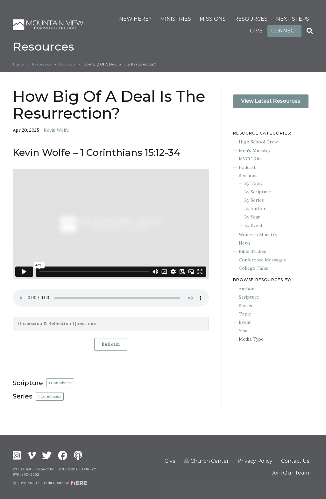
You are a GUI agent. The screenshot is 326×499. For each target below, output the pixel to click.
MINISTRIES (175, 19)
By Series (254, 200)
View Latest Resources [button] (270, 101)
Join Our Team (290, 473)
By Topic (253, 183)
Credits (47, 483)
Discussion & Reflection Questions (57, 323)
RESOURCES (250, 19)
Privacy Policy (255, 461)
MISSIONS (213, 19)
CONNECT (284, 31)
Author (246, 289)
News (245, 243)
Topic (245, 314)
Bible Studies (252, 251)
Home (18, 64)
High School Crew (258, 142)
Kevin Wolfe (56, 130)
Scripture (249, 297)
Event (245, 322)
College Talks (253, 268)
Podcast (247, 167)
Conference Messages (262, 260)
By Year (252, 217)
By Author (255, 208)
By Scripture (257, 192)
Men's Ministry (254, 150)
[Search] (310, 31)
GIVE (256, 31)
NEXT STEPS (292, 19)
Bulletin (111, 344)
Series (245, 305)
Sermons (67, 64)
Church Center (206, 461)
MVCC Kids (251, 159)
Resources (41, 64)
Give (170, 461)
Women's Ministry (258, 235)
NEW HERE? (135, 19)
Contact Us (295, 461)
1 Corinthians (60, 382)
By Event (253, 225)
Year (243, 331)
